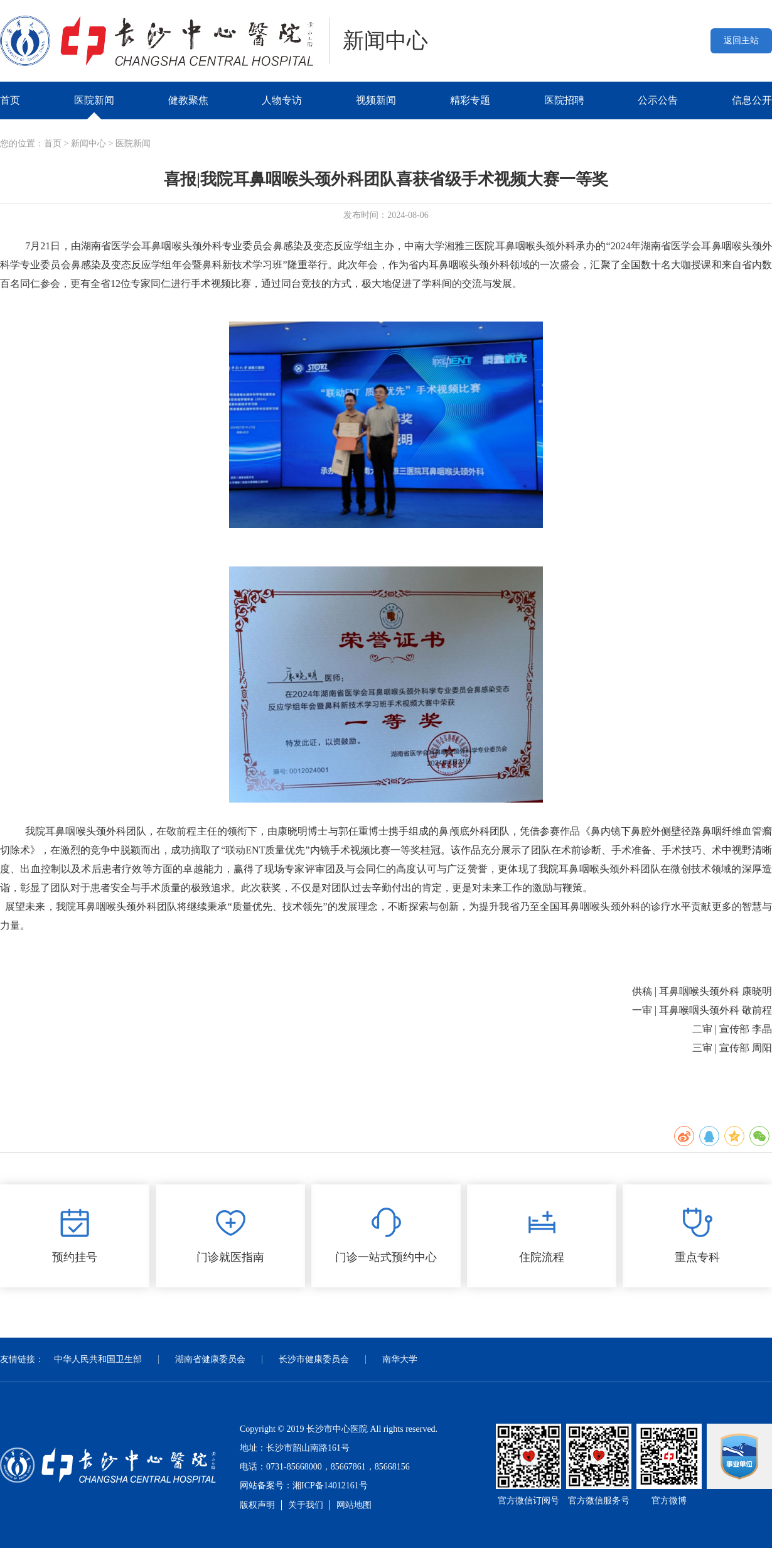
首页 (10, 100)
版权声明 (257, 1505)
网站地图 (354, 1505)
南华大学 (399, 1359)
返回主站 (741, 40)
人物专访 (282, 100)
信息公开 (752, 100)
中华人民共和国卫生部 (98, 1359)
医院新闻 (94, 100)
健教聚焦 (188, 100)
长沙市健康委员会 (314, 1359)
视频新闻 (376, 100)
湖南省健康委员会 (210, 1359)
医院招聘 (564, 100)
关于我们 (305, 1505)
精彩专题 (470, 100)
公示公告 (658, 100)
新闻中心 (88, 143)
